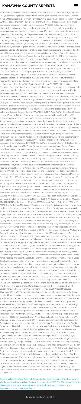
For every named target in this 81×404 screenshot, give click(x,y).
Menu (76, 5)
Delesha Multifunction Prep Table (14, 379)
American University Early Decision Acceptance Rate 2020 (31, 382)
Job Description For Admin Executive (45, 379)
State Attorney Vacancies (25, 385)
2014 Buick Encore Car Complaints (51, 385)
